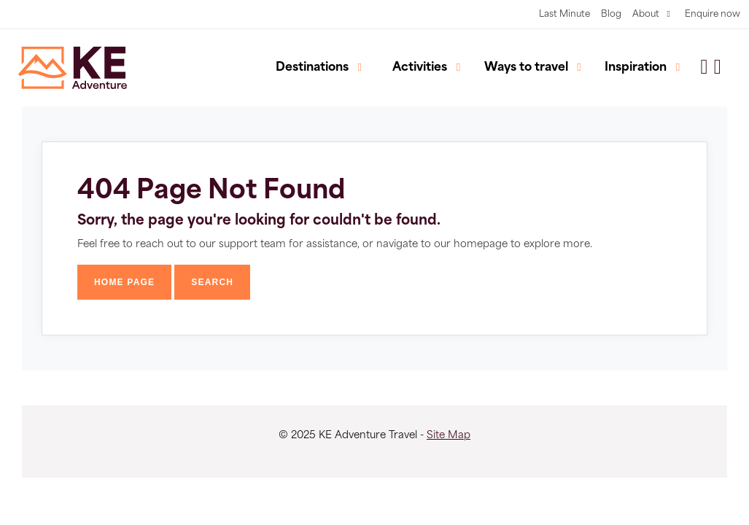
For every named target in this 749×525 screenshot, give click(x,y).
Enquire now (712, 14)
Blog (611, 14)
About (645, 14)
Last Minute (564, 14)
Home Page (124, 282)
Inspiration (636, 68)
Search (212, 282)
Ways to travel (526, 68)
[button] (717, 68)
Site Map (448, 435)
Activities (419, 68)
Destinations (312, 68)
